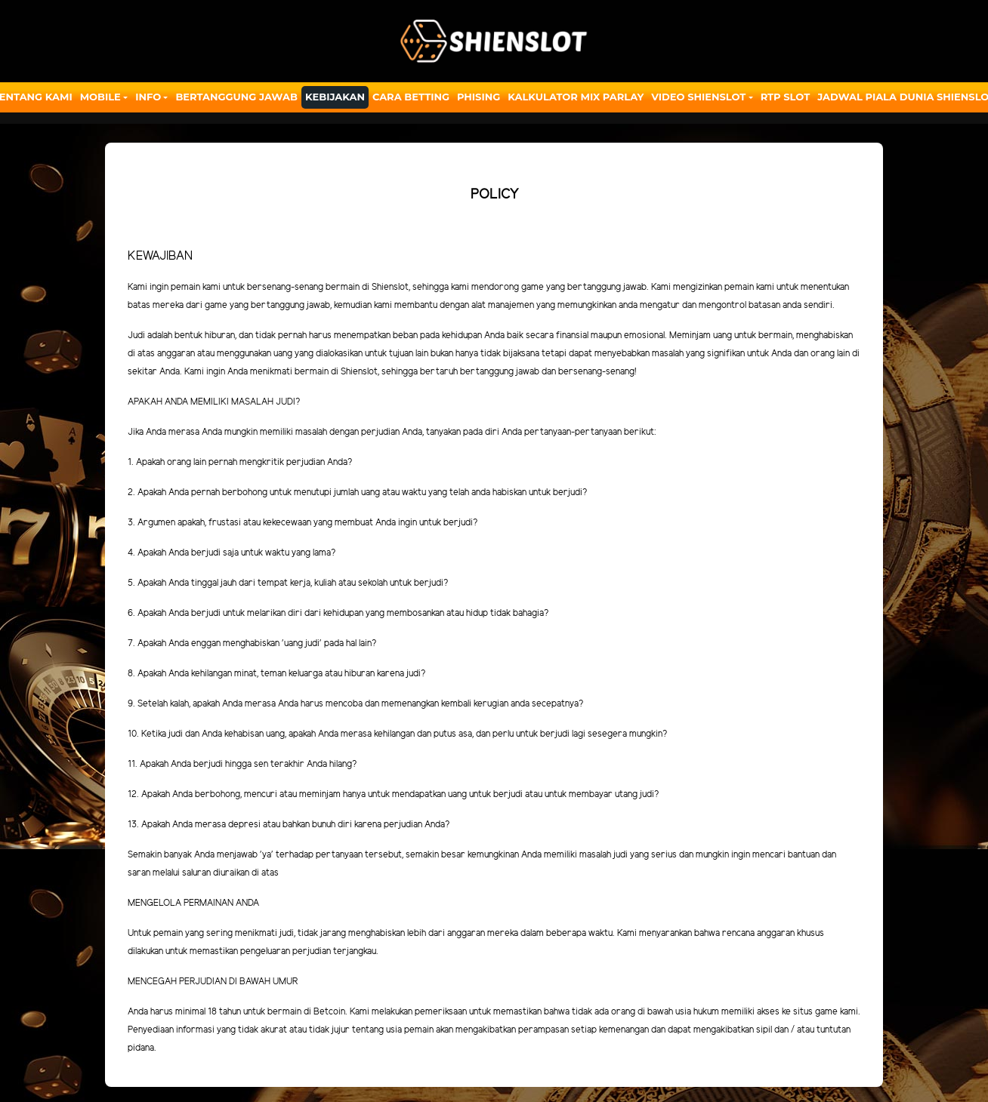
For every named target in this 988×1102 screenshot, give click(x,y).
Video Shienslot (698, 97)
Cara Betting (410, 97)
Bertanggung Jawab (236, 97)
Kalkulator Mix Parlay (576, 97)
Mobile (100, 97)
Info (148, 97)
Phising (478, 97)
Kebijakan (335, 97)
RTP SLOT (785, 97)
